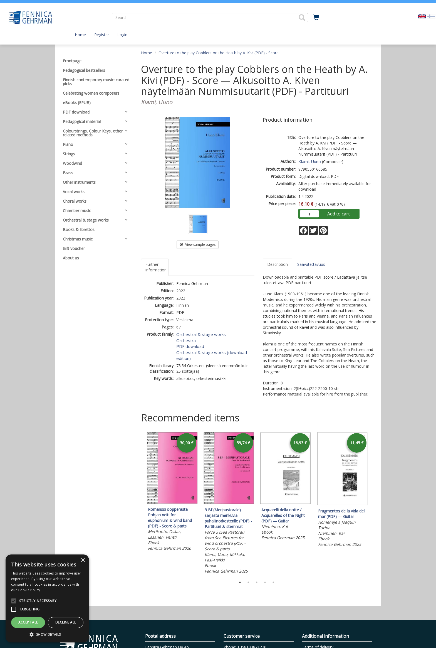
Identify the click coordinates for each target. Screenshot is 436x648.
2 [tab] (248, 582)
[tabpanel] (172, 492)
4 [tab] (265, 582)
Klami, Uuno (309, 161)
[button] (302, 17)
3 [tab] (256, 582)
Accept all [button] (28, 622)
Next (373, 503)
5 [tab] (273, 582)
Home (80, 34)
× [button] (83, 560)
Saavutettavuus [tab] (311, 264)
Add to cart (338, 214)
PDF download (190, 346)
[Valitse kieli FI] (431, 16)
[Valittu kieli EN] (422, 16)
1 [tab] (240, 582)
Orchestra (186, 340)
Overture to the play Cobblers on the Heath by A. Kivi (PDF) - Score (218, 52)
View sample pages (197, 244)
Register (101, 34)
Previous (139, 503)
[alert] (47, 598)
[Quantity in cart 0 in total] (316, 17)
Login (122, 34)
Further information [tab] (156, 267)
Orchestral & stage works (201, 334)
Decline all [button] (65, 622)
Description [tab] (277, 264)
